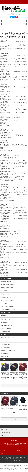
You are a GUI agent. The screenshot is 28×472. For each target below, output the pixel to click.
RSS (20, 460)
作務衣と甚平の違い (5, 344)
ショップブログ (15, 460)
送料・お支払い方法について (7, 337)
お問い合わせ (3, 453)
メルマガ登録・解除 (8, 460)
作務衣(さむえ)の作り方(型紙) (8, 350)
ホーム (3, 457)
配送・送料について (16, 457)
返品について (23, 457)
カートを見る (17, 450)
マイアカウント (3, 450)
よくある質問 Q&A (5, 347)
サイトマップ (4, 341)
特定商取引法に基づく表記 (9, 458)
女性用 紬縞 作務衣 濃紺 (7, 180)
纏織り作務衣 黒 (5, 257)
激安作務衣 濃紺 (5, 125)
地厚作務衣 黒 (4, 236)
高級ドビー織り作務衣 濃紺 (7, 200)
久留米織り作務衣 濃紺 (6, 137)
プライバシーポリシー (19, 458)
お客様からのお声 (5, 353)
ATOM (22, 460)
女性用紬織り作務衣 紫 (6, 150)
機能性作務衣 (4, 221)
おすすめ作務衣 (5, 275)
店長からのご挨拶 (5, 356)
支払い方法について (8, 457)
